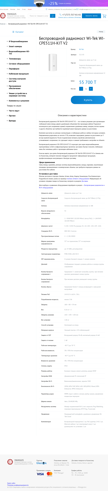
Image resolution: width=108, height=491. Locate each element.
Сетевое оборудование (19, 64)
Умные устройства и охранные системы (18, 94)
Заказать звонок (91, 16)
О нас (24, 9)
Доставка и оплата (96, 9)
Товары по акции (14, 105)
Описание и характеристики (72, 115)
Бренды (12, 120)
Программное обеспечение (15, 87)
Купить (88, 100)
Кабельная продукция (19, 74)
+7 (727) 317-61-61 (71, 14)
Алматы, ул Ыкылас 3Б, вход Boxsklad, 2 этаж (61, 9)
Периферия (14, 69)
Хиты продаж (4, 9)
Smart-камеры (15, 46)
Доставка (84, 181)
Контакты (105, 9)
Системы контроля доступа (17, 80)
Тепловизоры (15, 59)
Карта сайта (11, 483)
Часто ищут (14, 110)
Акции (30, 9)
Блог (18, 9)
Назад (101, 31)
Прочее (12, 115)
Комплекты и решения (19, 100)
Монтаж (12, 9)
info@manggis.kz (83, 9)
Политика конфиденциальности (17, 485)
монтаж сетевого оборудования (78, 179)
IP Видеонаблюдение (18, 41)
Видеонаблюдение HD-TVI (19, 52)
